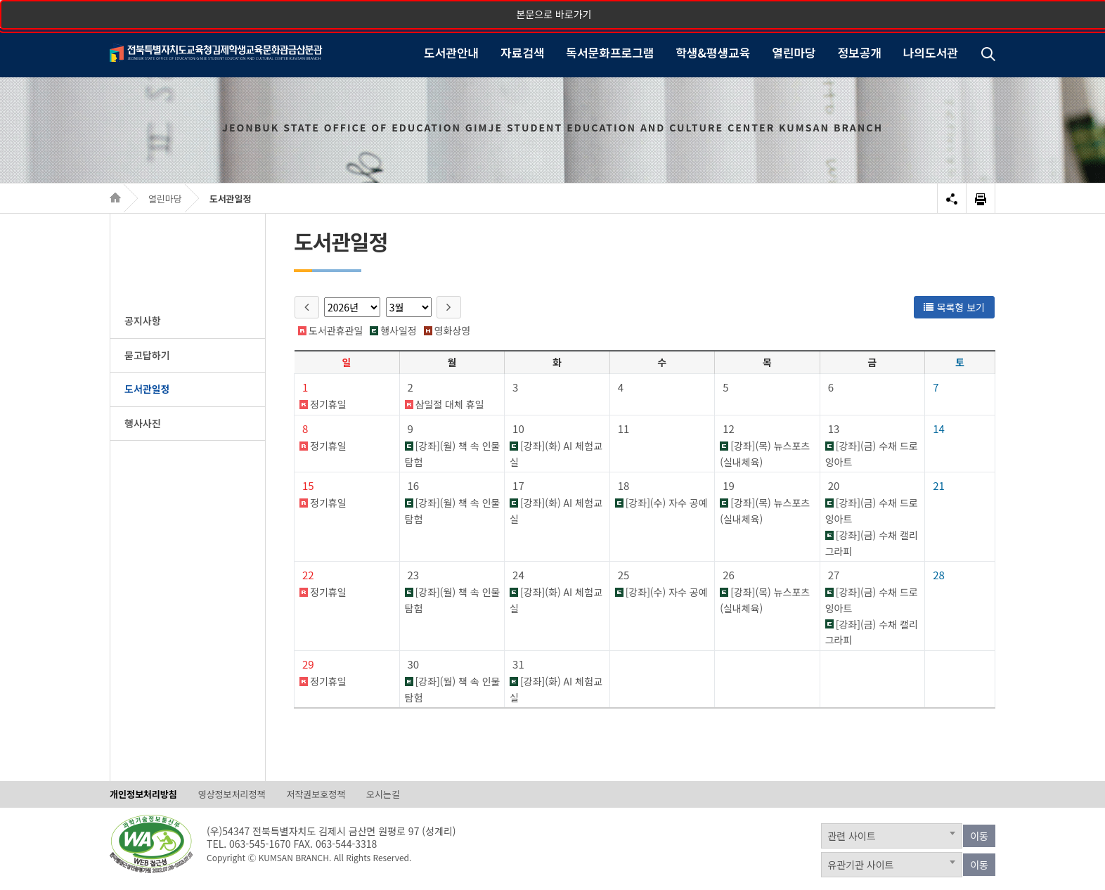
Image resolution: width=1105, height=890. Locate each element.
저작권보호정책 (315, 794)
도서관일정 (230, 198)
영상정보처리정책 (232, 794)
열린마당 (165, 198)
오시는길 (383, 794)
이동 (979, 836)
